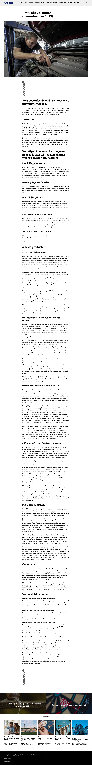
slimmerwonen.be (7, 761)
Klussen (70, 2)
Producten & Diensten (52, 2)
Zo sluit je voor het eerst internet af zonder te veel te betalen (11, 738)
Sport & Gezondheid (39, 2)
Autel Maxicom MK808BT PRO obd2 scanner (37, 340)
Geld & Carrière (29, 2)
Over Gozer (76, 2)
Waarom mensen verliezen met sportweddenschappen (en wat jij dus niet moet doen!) (28, 739)
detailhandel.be (7, 760)
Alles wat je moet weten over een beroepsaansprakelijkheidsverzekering (80, 739)
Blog (22, 2)
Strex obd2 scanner (29, 529)
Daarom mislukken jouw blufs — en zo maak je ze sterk (45, 738)
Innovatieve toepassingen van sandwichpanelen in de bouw (62, 738)
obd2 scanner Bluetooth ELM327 (37, 396)
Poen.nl (8, 755)
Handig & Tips (62, 2)
